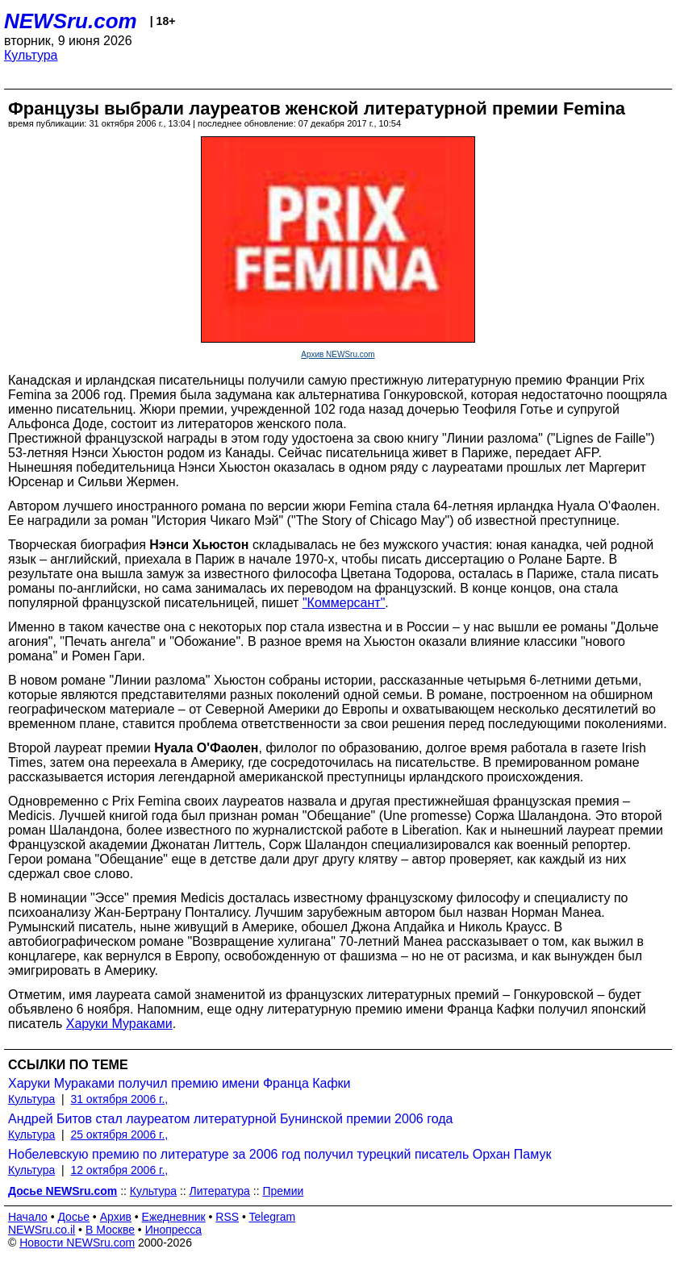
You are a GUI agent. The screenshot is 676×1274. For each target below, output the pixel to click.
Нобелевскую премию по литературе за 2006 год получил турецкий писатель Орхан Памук (279, 1154)
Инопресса (173, 1229)
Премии (282, 1190)
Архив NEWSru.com (337, 354)
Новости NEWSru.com (77, 1242)
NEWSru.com (70, 21)
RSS (227, 1216)
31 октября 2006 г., (119, 1099)
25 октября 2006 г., (119, 1134)
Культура (31, 55)
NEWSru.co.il (41, 1229)
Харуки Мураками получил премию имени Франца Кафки (179, 1083)
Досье (73, 1216)
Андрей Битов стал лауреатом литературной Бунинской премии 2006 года (230, 1119)
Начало (28, 1216)
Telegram (272, 1216)
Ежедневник (174, 1216)
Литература (220, 1190)
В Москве (110, 1229)
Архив (115, 1216)
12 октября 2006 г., (119, 1170)
